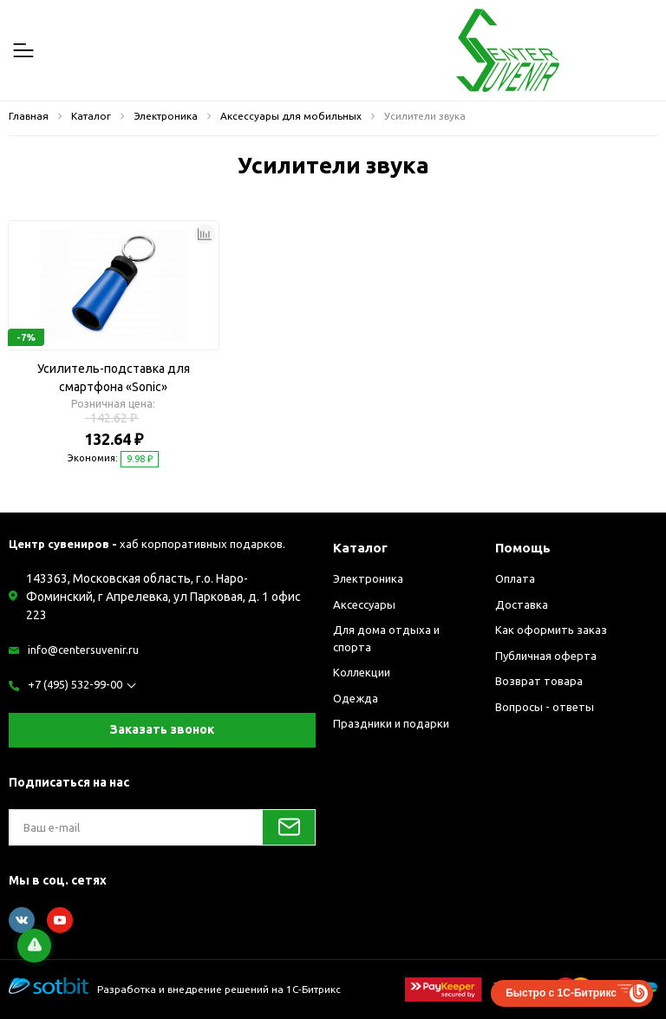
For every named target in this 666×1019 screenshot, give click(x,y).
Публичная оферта (546, 656)
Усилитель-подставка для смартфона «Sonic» (113, 378)
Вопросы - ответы (544, 707)
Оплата (515, 578)
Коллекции (361, 672)
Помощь (523, 547)
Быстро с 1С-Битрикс (561, 993)
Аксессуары (364, 604)
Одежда (355, 698)
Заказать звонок (162, 729)
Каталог (360, 547)
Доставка (521, 604)
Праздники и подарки (391, 723)
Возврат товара (539, 681)
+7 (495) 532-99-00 (75, 684)
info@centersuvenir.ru (83, 649)
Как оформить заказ (551, 630)
